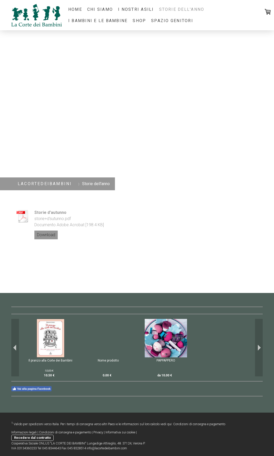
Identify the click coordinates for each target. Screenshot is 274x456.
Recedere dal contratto (32, 438)
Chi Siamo (100, 9)
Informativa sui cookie (120, 432)
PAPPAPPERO (165, 360)
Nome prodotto (108, 360)
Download (46, 234)
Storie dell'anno (181, 9)
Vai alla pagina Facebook (31, 389)
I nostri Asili (136, 9)
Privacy (98, 432)
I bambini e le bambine (98, 20)
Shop (139, 20)
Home (75, 9)
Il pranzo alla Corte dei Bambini (50, 360)
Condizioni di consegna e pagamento (199, 424)
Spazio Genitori (172, 20)
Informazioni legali (24, 432)
